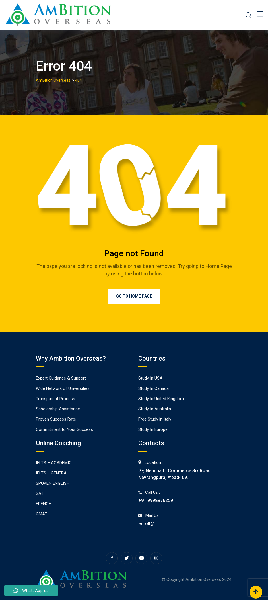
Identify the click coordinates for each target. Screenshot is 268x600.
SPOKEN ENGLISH (52, 483)
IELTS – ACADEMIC (54, 462)
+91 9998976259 (155, 500)
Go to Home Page (134, 296)
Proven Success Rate (56, 419)
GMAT (41, 514)
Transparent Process (55, 398)
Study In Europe (153, 429)
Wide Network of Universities (63, 388)
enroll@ (146, 523)
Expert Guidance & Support (61, 378)
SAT (40, 493)
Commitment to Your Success (64, 429)
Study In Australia (154, 408)
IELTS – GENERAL (52, 473)
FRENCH (43, 503)
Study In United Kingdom (161, 398)
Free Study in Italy (154, 419)
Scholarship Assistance (58, 408)
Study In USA (150, 378)
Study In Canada (153, 388)
